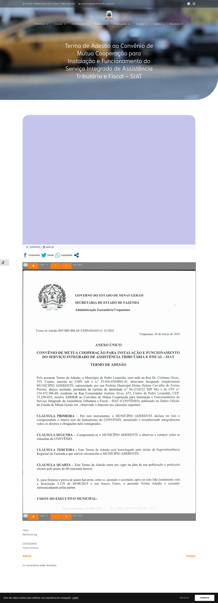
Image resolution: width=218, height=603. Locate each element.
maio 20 (48, 247)
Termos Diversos (31, 548)
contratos (33, 247)
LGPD (75, 598)
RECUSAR (184, 598)
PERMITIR (204, 598)
